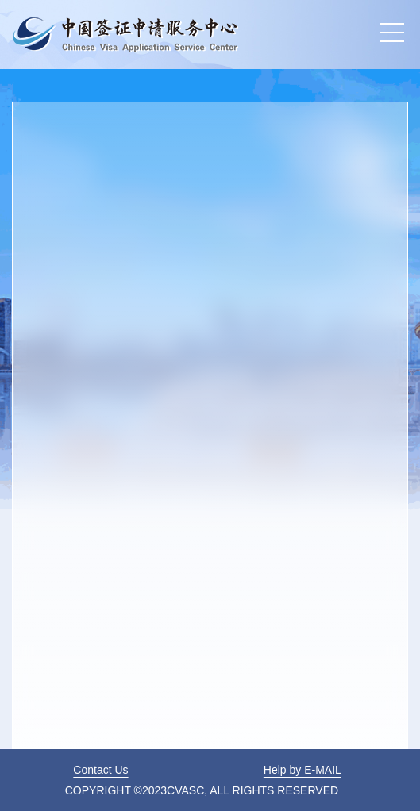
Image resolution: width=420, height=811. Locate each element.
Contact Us (100, 769)
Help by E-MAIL (302, 769)
